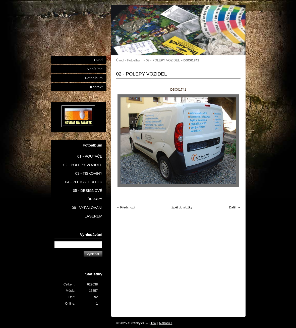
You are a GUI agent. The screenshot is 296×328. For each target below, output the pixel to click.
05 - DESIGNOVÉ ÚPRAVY (87, 195)
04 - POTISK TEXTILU (83, 182)
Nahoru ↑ (165, 323)
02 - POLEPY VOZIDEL (163, 60)
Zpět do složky (181, 207)
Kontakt (96, 87)
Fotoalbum (134, 60)
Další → (235, 207)
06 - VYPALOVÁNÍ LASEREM (87, 212)
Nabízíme (95, 69)
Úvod (120, 60)
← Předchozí (125, 207)
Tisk (153, 323)
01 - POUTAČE (89, 156)
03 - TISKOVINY (88, 173)
